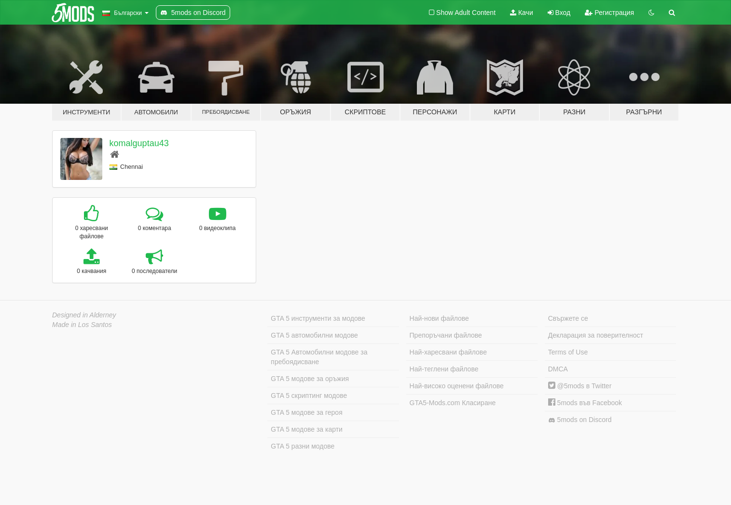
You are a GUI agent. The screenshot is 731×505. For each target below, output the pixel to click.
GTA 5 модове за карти (307, 429)
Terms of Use (568, 352)
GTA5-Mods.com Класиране (453, 403)
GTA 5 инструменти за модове (318, 318)
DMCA (558, 369)
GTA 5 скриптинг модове (309, 395)
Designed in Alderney (84, 315)
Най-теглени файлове (444, 369)
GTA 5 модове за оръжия (310, 378)
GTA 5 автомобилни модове (314, 335)
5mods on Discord (580, 420)
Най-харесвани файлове (448, 352)
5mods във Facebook (585, 402)
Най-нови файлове (439, 318)
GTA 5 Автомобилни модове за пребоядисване (319, 357)
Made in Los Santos (82, 324)
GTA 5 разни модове (302, 446)
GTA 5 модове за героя (306, 412)
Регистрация (609, 12)
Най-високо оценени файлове (457, 386)
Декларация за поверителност (595, 335)
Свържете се (568, 318)
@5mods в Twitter (580, 386)
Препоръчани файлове (446, 335)
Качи (521, 12)
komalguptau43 (139, 143)
